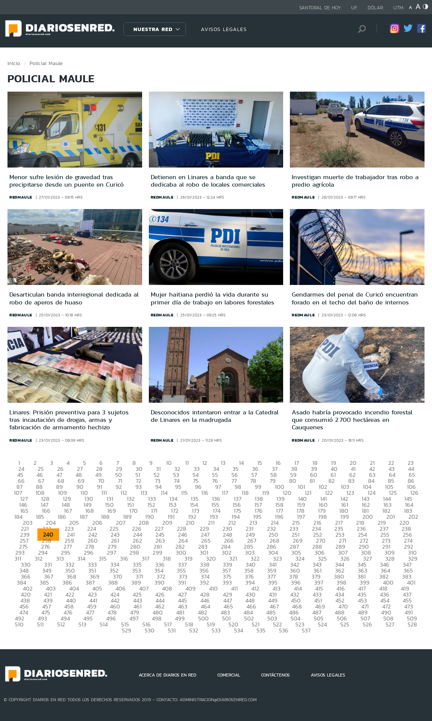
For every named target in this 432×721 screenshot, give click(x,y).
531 (172, 630)
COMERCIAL (228, 675)
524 (322, 624)
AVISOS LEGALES (224, 29)
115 (184, 493)
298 (134, 552)
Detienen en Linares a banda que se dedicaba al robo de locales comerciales (208, 180)
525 (344, 624)
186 (62, 517)
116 (204, 493)
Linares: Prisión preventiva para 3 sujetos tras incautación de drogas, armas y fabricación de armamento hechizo (69, 420)
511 (40, 624)
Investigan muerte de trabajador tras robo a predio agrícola (355, 180)
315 (103, 558)
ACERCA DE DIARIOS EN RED (167, 675)
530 (149, 630)
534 (238, 630)
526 (367, 624)
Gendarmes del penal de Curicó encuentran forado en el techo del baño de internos (355, 298)
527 (390, 624)
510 (19, 624)
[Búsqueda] (359, 29)
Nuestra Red (153, 29)
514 (104, 624)
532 (193, 630)
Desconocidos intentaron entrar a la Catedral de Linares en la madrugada (215, 416)
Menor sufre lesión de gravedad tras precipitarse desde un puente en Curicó (66, 180)
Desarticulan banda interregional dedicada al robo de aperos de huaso (74, 298)
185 (40, 517)
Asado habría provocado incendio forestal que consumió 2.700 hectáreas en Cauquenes (352, 420)
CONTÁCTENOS (275, 675)
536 (283, 630)
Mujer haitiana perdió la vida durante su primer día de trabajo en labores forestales (212, 298)
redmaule (20, 197)
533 (216, 630)
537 (306, 630)
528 (412, 624)
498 (157, 618)
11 (187, 463)
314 (81, 558)
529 (126, 630)
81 (312, 481)
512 (61, 624)
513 (82, 624)
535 (261, 630)
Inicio (13, 63)
